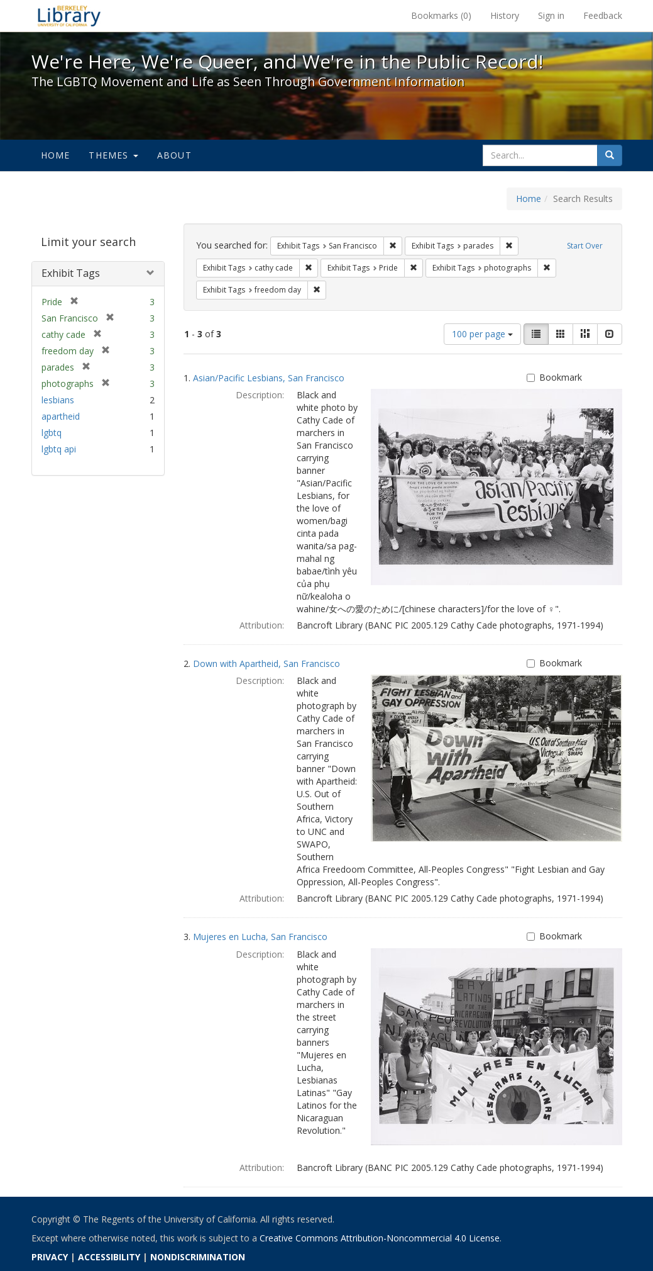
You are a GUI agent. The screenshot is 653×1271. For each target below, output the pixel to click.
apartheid (60, 416)
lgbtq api (58, 449)
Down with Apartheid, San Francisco (266, 663)
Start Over (585, 245)
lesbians (57, 400)
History (504, 15)
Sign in (551, 15)
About (174, 155)
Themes (113, 155)
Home (55, 155)
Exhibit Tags (70, 273)
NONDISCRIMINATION (197, 1257)
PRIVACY (49, 1257)
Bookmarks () (441, 15)
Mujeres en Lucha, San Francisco (260, 937)
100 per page (482, 334)
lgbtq (51, 433)
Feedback (602, 15)
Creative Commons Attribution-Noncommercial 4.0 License (380, 1238)
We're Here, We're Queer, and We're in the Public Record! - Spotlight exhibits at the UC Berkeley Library (69, 15)
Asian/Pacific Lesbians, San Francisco (268, 378)
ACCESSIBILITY (109, 1257)
